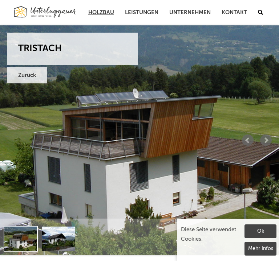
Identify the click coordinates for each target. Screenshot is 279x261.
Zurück (27, 75)
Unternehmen (190, 12)
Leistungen (141, 12)
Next (266, 140)
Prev (248, 140)
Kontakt (234, 12)
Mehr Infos (260, 248)
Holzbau (101, 12)
